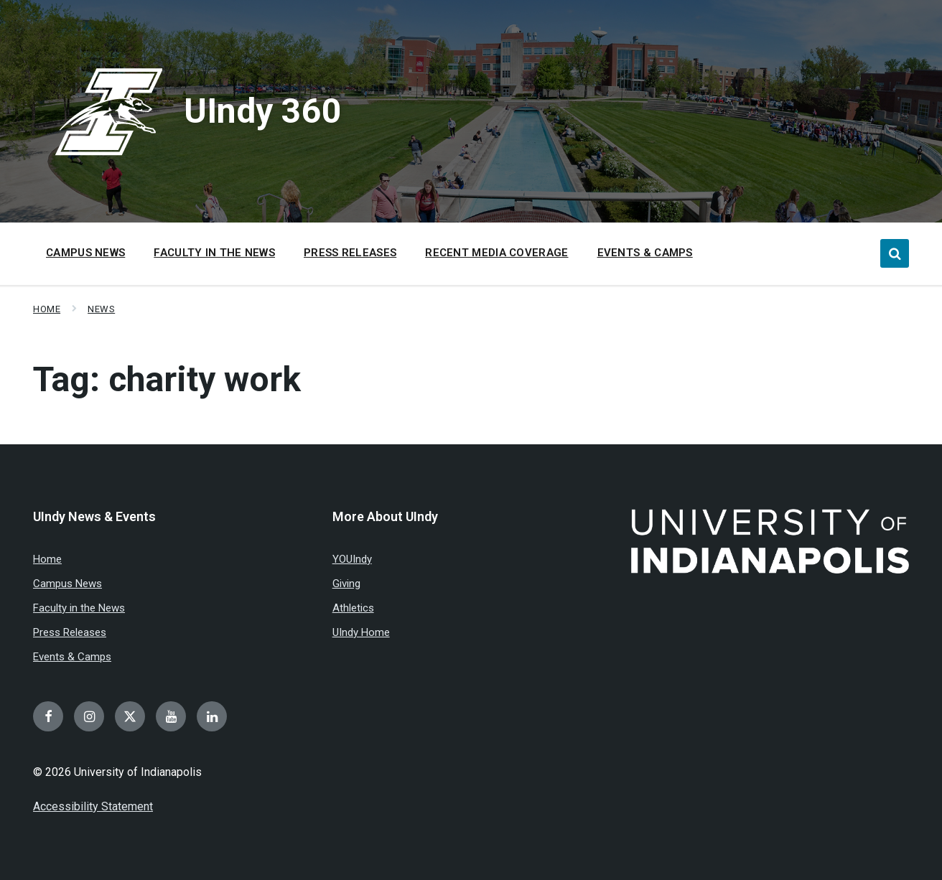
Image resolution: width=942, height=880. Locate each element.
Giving (346, 583)
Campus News (67, 583)
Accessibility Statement (93, 806)
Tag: (167, 379)
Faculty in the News (79, 608)
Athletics (353, 608)
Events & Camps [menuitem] (645, 252)
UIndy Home (361, 632)
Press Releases (69, 632)
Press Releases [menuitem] (350, 252)
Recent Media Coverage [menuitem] (496, 252)
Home (46, 309)
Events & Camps (72, 656)
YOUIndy (352, 559)
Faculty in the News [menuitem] (214, 252)
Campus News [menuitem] (85, 252)
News (101, 309)
